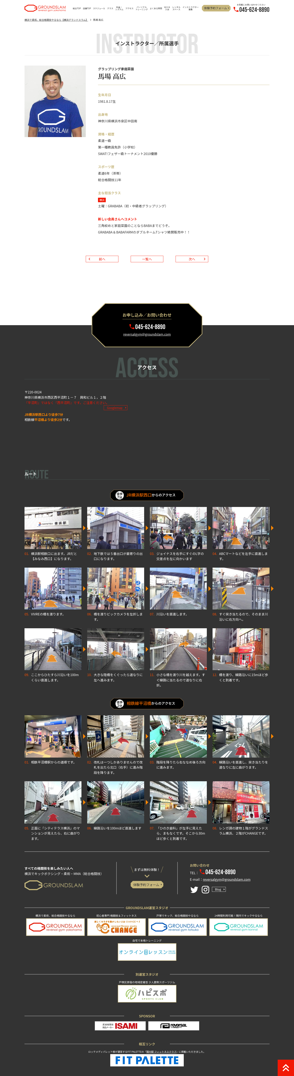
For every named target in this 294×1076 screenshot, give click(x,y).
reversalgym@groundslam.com (147, 334)
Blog (218, 889)
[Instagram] (205, 889)
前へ (102, 259)
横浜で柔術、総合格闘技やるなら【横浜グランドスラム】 (56, 19)
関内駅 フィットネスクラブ (161, 1051)
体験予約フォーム (215, 8)
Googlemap (114, 408)
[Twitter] (194, 889)
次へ (192, 259)
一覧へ (147, 259)
